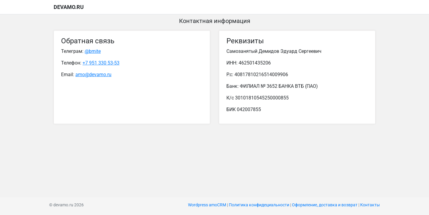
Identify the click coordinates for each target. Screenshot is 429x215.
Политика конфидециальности (259, 205)
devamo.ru (69, 7)
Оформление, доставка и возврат (325, 205)
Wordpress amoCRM (207, 205)
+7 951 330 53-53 (101, 63)
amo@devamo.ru (93, 74)
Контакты (370, 205)
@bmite (93, 51)
